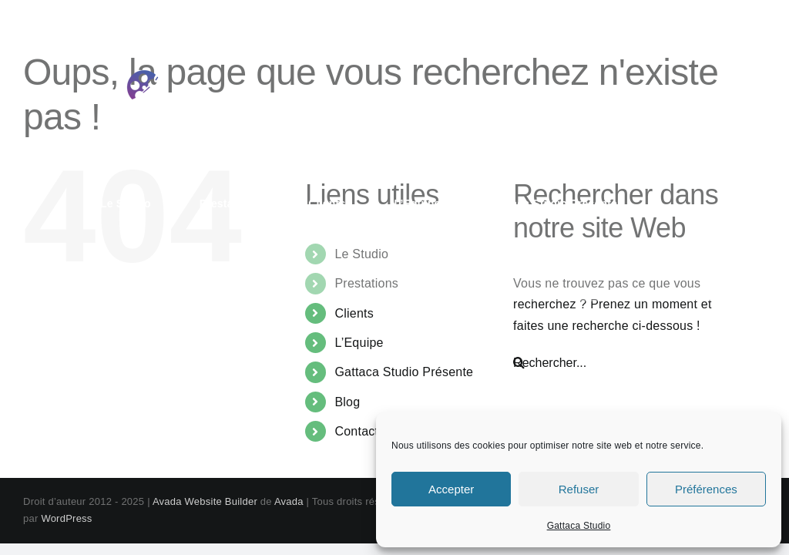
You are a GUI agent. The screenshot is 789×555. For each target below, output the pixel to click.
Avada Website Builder (205, 501)
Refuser (579, 489)
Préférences (706, 489)
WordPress (66, 518)
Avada (289, 501)
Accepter (451, 489)
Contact (356, 431)
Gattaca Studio (579, 525)
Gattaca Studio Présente (403, 371)
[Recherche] (519, 363)
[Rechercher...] (629, 363)
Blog (347, 402)
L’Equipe (358, 342)
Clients (354, 313)
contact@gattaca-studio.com (628, 17)
